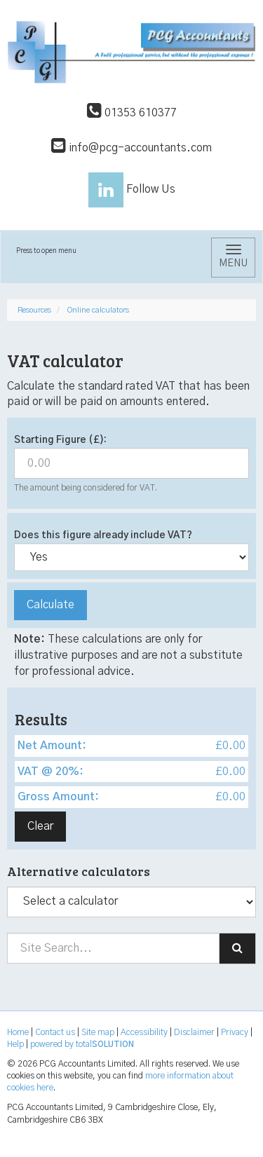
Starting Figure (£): (60, 440)
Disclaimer (194, 1032)
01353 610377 (132, 112)
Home (18, 1032)
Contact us (55, 1032)
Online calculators (98, 310)
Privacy (234, 1032)
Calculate (50, 604)
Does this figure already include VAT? (103, 535)
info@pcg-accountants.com (131, 147)
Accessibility (144, 1032)
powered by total (82, 1044)
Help (15, 1044)
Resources (34, 310)
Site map (97, 1032)
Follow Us (131, 189)
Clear (40, 826)
